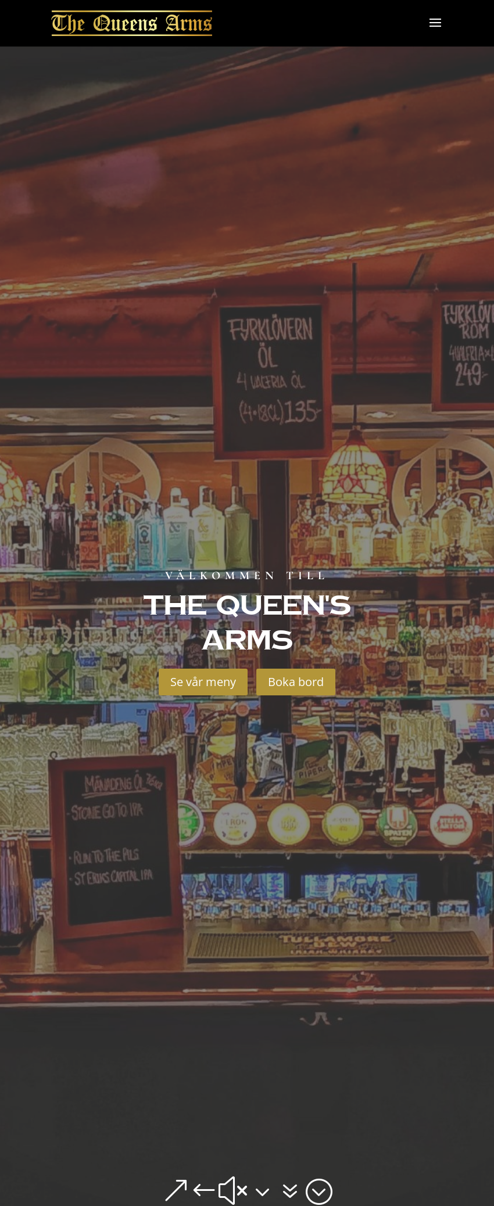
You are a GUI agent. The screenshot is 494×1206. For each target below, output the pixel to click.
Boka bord (296, 682)
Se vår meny (203, 682)
